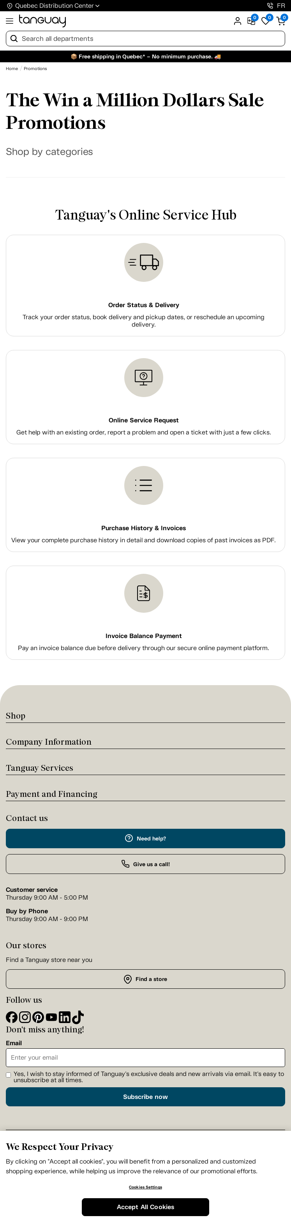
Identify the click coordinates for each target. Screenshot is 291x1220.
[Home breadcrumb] (12, 68)
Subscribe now (145, 1097)
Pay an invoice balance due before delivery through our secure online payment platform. (143, 648)
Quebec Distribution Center (54, 5)
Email (14, 1043)
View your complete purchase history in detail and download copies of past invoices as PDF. (143, 540)
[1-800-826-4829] (270, 5)
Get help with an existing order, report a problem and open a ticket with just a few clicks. (143, 432)
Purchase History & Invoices (143, 528)
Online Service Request (144, 420)
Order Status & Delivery (143, 305)
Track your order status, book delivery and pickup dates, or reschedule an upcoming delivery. (144, 320)
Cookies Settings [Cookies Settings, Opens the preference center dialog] (145, 1187)
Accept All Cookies (146, 1207)
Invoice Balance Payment (144, 636)
